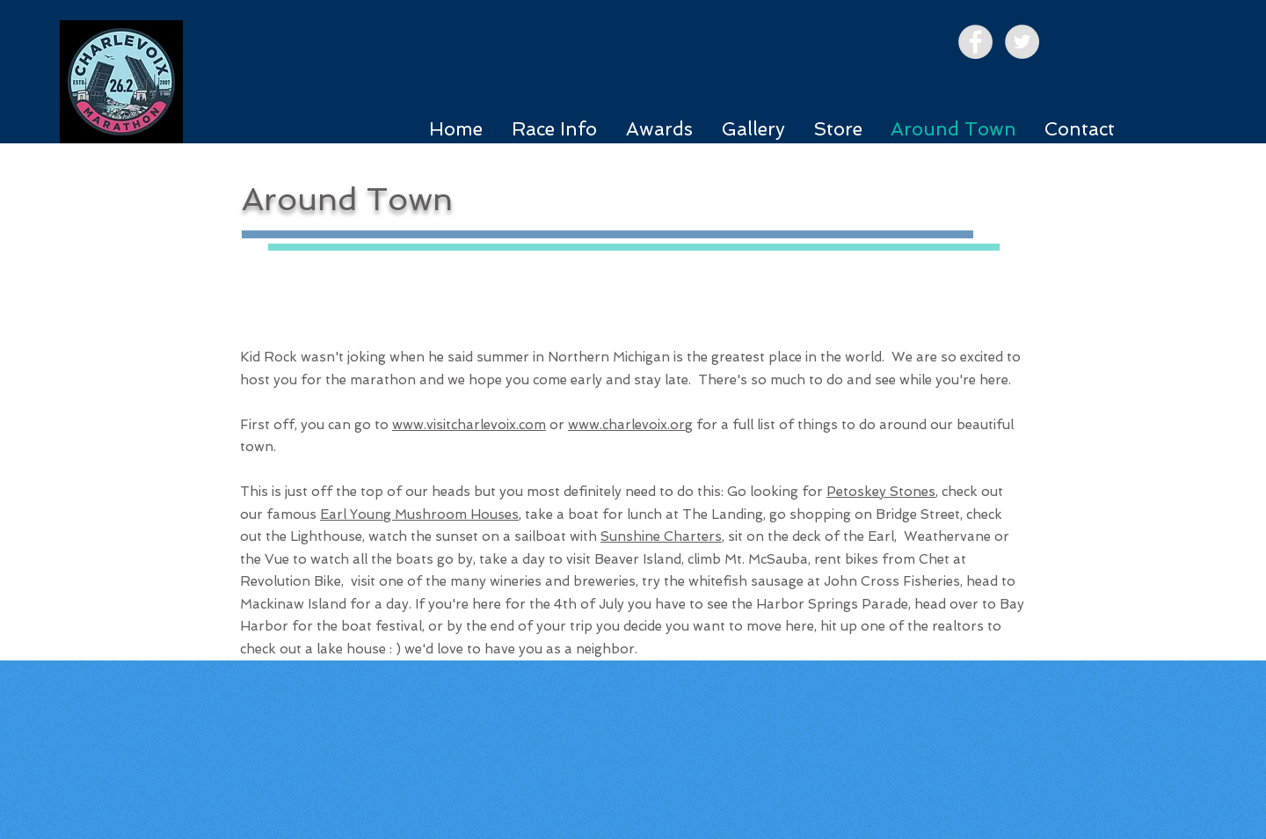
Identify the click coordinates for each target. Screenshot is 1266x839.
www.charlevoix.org (630, 425)
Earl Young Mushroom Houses (419, 514)
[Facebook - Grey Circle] (975, 42)
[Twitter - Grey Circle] (1022, 42)
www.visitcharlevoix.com (469, 425)
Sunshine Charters (661, 536)
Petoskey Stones (880, 492)
